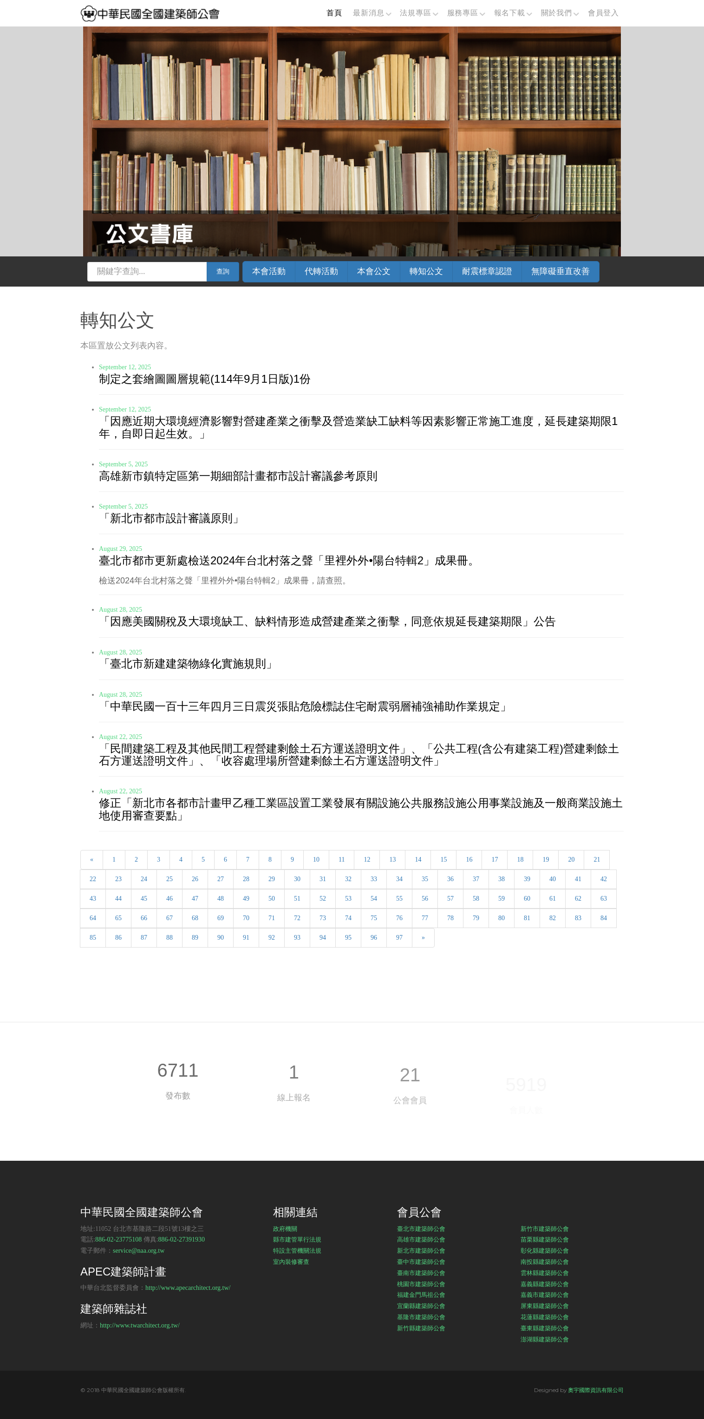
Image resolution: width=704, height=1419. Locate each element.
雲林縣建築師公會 (545, 1272)
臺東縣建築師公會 (545, 1328)
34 (399, 879)
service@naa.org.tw (138, 1250)
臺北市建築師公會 (421, 1228)
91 (246, 937)
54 (374, 898)
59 (501, 898)
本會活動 (269, 271)
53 (348, 898)
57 (450, 898)
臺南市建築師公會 (421, 1272)
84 (603, 918)
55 (399, 898)
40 (552, 879)
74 (348, 918)
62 (578, 898)
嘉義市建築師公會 (545, 1294)
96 (374, 937)
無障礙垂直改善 (560, 271)
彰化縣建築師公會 (545, 1250)
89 (195, 937)
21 (596, 859)
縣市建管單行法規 (297, 1239)
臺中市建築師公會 (421, 1261)
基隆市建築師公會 (421, 1317)
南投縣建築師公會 (545, 1261)
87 (144, 937)
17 (494, 859)
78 (450, 918)
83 (578, 918)
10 (316, 859)
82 (552, 918)
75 (374, 918)
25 (169, 879)
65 (118, 918)
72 (297, 918)
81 (527, 918)
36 (450, 879)
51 (297, 898)
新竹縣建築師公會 (421, 1328)
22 (93, 879)
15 (443, 859)
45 (144, 898)
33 (374, 879)
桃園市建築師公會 (421, 1284)
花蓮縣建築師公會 (545, 1317)
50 (271, 898)
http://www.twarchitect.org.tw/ (140, 1325)
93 (297, 937)
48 (220, 898)
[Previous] (91, 860)
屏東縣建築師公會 (545, 1305)
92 (271, 937)
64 (93, 918)
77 (425, 918)
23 (118, 879)
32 (348, 879)
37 (476, 879)
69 (220, 918)
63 (603, 898)
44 (118, 898)
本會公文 (374, 271)
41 (578, 879)
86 (118, 937)
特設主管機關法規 (297, 1250)
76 (399, 918)
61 (552, 898)
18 (520, 859)
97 (399, 937)
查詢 (222, 271)
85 (93, 937)
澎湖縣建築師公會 (545, 1339)
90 (220, 937)
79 (476, 918)
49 (246, 898)
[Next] (423, 938)
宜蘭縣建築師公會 (421, 1305)
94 (322, 937)
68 (195, 918)
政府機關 (285, 1228)
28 (246, 879)
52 (322, 898)
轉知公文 (426, 271)
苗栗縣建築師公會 (545, 1239)
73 (322, 918)
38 (501, 879)
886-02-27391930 (181, 1239)
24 (144, 879)
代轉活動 (321, 271)
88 (169, 937)
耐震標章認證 (487, 271)
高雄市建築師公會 (421, 1239)
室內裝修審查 (291, 1261)
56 (425, 898)
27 (220, 879)
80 (501, 918)
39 (527, 879)
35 (425, 879)
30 (297, 879)
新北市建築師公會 (421, 1250)
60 (527, 898)
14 (418, 859)
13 (392, 859)
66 (144, 918)
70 (246, 918)
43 (93, 898)
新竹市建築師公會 (545, 1228)
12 (367, 859)
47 (195, 898)
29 (271, 879)
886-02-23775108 (118, 1239)
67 (169, 918)
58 (476, 898)
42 (603, 879)
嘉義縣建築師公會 (545, 1284)
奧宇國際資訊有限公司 (596, 1389)
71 (271, 918)
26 (195, 879)
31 (322, 879)
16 (469, 859)
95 (348, 937)
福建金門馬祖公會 (421, 1294)
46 (169, 898)
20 (571, 859)
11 (342, 859)
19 (545, 859)
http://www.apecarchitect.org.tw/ (188, 1287)
